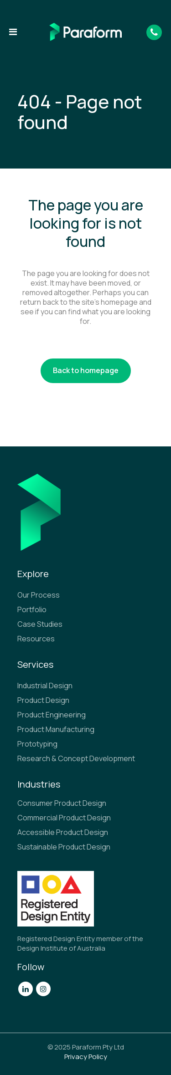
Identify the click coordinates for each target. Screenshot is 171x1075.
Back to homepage (86, 370)
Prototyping (37, 744)
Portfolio (32, 609)
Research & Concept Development (76, 758)
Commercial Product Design (64, 818)
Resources (36, 639)
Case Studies (39, 624)
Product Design (43, 700)
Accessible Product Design (62, 832)
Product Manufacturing (55, 729)
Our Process (38, 595)
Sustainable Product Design (63, 847)
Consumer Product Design (61, 803)
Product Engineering (51, 715)
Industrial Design (45, 686)
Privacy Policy (85, 1056)
